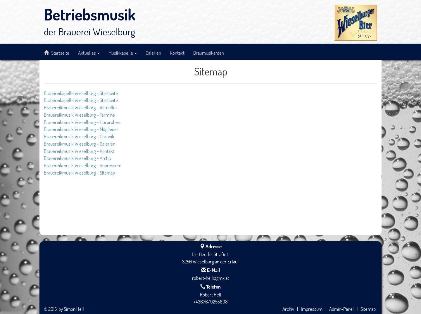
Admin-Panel (341, 309)
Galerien (153, 52)
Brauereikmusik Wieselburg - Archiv (77, 158)
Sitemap (368, 309)
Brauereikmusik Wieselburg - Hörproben (82, 122)
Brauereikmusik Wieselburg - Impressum (82, 165)
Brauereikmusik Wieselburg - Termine (79, 114)
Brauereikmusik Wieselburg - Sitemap (79, 172)
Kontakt (177, 52)
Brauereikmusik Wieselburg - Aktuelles (81, 107)
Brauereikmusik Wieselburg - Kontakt (79, 151)
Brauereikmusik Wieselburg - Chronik (79, 136)
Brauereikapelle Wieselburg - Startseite (81, 93)
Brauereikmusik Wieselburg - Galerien (79, 143)
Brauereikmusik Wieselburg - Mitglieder (81, 129)
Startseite (56, 52)
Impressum (311, 309)
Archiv (288, 309)
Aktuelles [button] (89, 52)
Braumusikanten (208, 52)
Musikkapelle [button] (122, 52)
